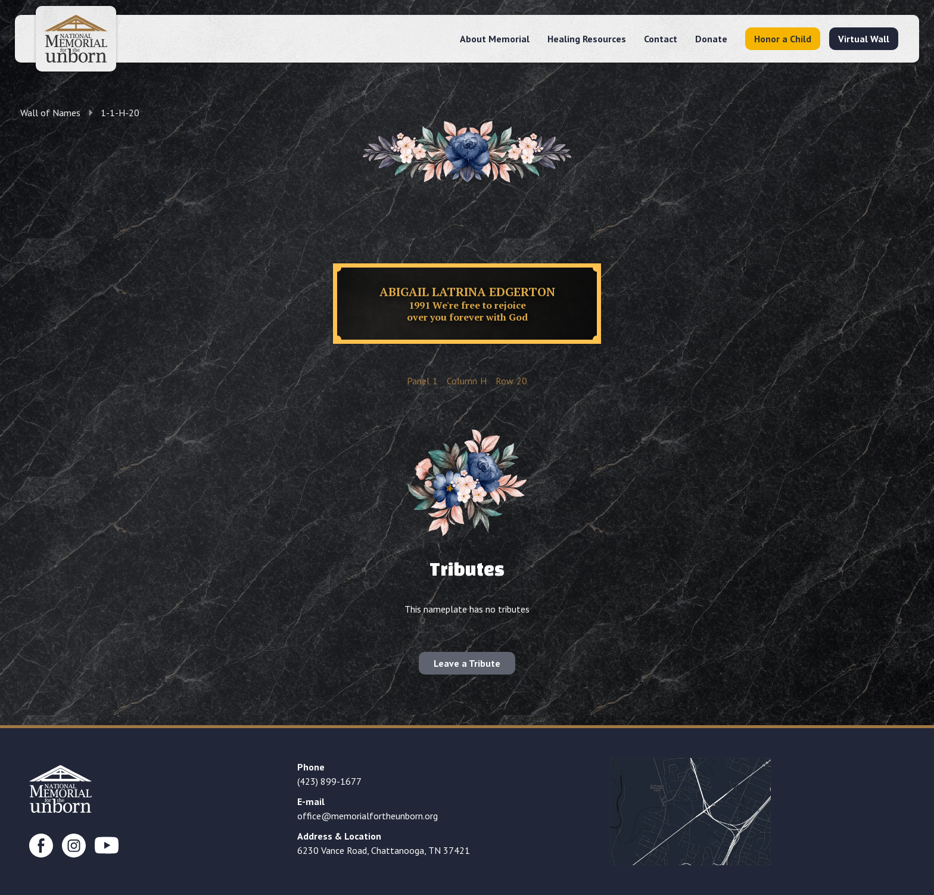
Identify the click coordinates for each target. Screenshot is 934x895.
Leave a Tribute (467, 663)
